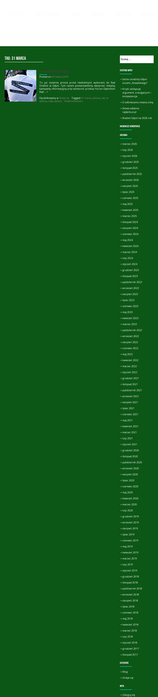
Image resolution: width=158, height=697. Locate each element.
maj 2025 (127, 184)
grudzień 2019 (130, 496)
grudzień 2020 (130, 430)
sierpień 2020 (130, 454)
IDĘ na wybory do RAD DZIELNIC (54, 51)
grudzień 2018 (130, 556)
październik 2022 (132, 310)
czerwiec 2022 (130, 328)
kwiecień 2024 (130, 226)
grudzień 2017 (130, 628)
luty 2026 (127, 130)
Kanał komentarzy (132, 687)
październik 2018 (132, 568)
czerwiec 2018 (130, 592)
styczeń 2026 (129, 136)
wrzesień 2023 (130, 268)
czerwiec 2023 (130, 286)
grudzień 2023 (130, 250)
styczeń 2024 (129, 244)
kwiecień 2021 (130, 406)
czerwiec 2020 (130, 466)
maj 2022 (127, 334)
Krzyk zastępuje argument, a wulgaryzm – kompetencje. (137, 72)
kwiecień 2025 (130, 190)
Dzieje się (16, 15)
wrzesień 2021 (130, 376)
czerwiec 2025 (130, 178)
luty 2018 (127, 616)
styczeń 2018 (129, 622)
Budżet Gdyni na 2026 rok (137, 98)
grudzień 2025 (130, 142)
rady (49, 81)
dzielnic (96, 78)
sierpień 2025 (130, 166)
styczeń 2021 (129, 424)
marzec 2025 (129, 196)
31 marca (85, 78)
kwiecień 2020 (130, 478)
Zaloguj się (128, 675)
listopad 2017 (130, 634)
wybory (57, 81)
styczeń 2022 (129, 352)
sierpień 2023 (130, 274)
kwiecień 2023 (130, 298)
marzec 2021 (129, 412)
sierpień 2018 (130, 580)
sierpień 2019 (130, 508)
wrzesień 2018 (130, 574)
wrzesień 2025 (130, 160)
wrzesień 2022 (130, 316)
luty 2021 (127, 418)
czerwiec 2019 (130, 520)
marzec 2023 (129, 304)
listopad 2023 (130, 256)
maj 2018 (127, 598)
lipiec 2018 (128, 586)
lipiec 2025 (128, 172)
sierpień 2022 (130, 322)
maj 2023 (127, 292)
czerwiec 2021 (130, 394)
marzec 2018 (129, 610)
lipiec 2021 (128, 388)
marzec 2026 (129, 124)
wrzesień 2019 (130, 502)
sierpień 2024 (130, 208)
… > (45, 71)
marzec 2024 (129, 232)
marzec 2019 (129, 538)
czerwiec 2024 (130, 214)
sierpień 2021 (130, 382)
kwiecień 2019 (130, 532)
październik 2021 (132, 370)
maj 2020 (127, 472)
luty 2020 (127, 490)
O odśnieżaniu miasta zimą (137, 82)
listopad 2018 (130, 562)
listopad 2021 (130, 364)
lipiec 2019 (128, 514)
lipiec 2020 (128, 460)
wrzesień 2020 (130, 448)
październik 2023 (132, 262)
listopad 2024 (130, 202)
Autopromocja (48, 15)
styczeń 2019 (129, 550)
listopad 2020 (130, 436)
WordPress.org (131, 693)
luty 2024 (127, 238)
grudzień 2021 (130, 358)
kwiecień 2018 (130, 604)
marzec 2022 (129, 346)
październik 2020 (132, 442)
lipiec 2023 (128, 280)
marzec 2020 (129, 484)
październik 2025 (132, 154)
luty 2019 (127, 544)
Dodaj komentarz (72, 81)
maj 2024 (127, 220)
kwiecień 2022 (130, 340)
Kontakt (148, 15)
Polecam (122, 15)
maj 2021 (127, 400)
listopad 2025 (130, 148)
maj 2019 (127, 526)
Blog (76, 15)
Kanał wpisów (130, 681)
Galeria (97, 15)
